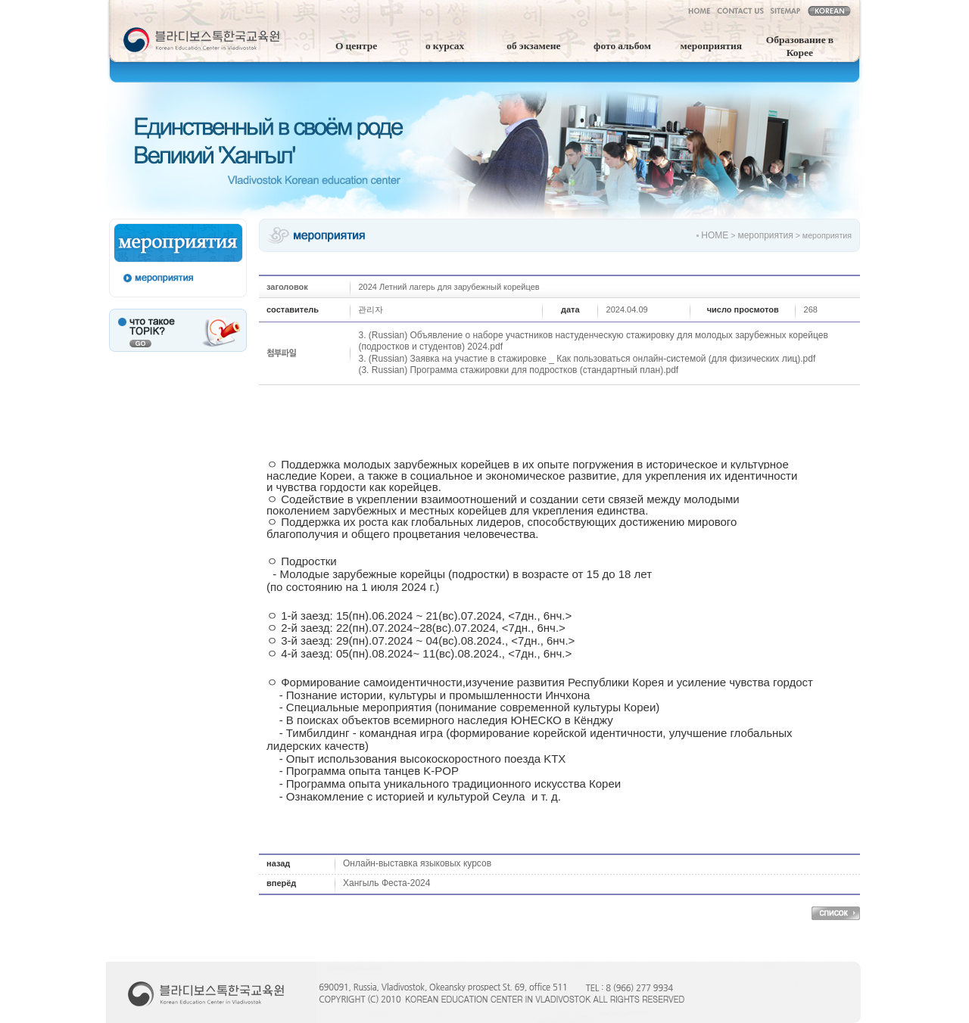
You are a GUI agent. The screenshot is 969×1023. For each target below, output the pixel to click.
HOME (714, 235)
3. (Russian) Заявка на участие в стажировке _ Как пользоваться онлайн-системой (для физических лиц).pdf (586, 358)
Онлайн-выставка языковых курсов (417, 863)
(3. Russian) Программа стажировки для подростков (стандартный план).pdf (518, 370)
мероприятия (711, 44)
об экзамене (533, 44)
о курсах (444, 44)
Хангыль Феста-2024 (386, 883)
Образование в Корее (799, 45)
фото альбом (622, 44)
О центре (356, 44)
